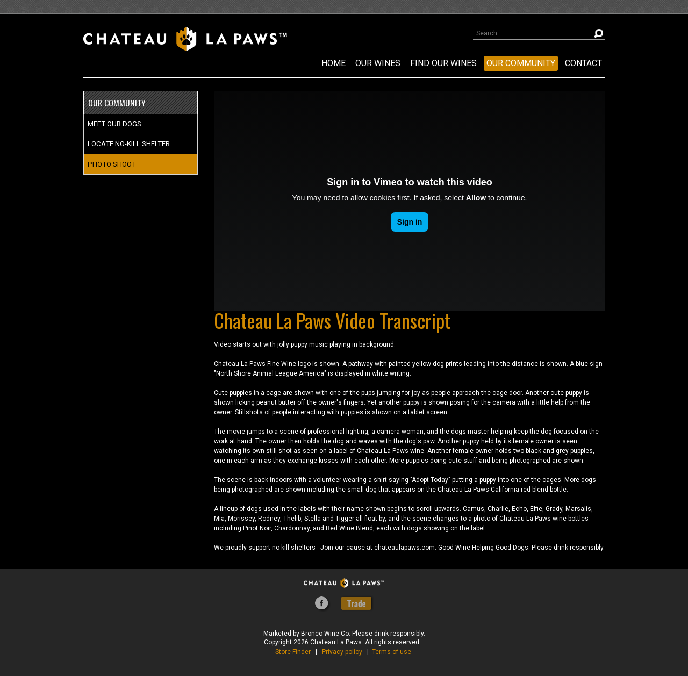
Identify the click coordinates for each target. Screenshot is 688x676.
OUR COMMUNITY (520, 63)
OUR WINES (377, 63)
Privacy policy (342, 652)
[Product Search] (539, 33)
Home (333, 63)
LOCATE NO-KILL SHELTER (129, 144)
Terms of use (391, 652)
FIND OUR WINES (443, 63)
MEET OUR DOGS (114, 124)
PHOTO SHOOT (112, 164)
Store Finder (293, 652)
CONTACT (583, 63)
